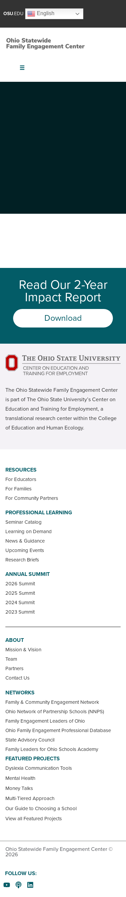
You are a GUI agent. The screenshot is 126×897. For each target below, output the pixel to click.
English (40, 14)
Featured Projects (32, 758)
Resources (21, 470)
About (14, 640)
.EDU (13, 13)
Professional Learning (38, 512)
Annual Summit (27, 574)
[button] (22, 67)
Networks (20, 692)
